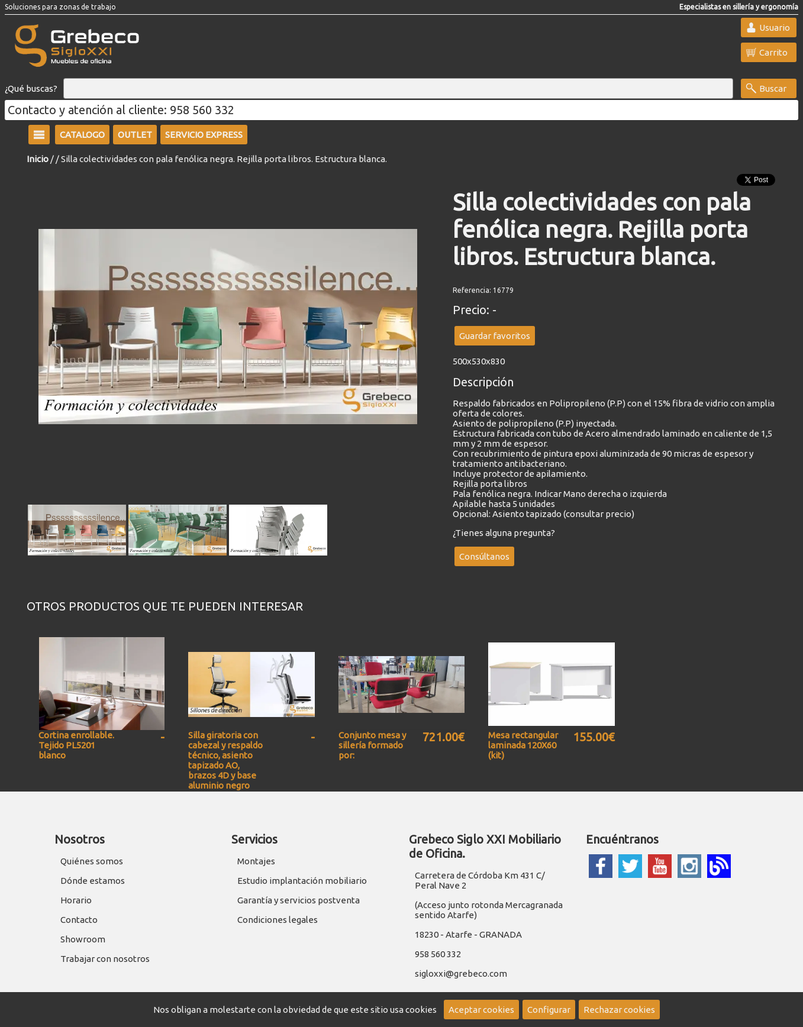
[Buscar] (398, 88)
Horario (76, 900)
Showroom (82, 939)
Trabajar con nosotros (105, 959)
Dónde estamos (92, 881)
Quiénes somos (91, 861)
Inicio (38, 159)
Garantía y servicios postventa (298, 900)
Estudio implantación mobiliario (302, 881)
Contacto (79, 920)
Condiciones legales (277, 920)
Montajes (256, 861)
